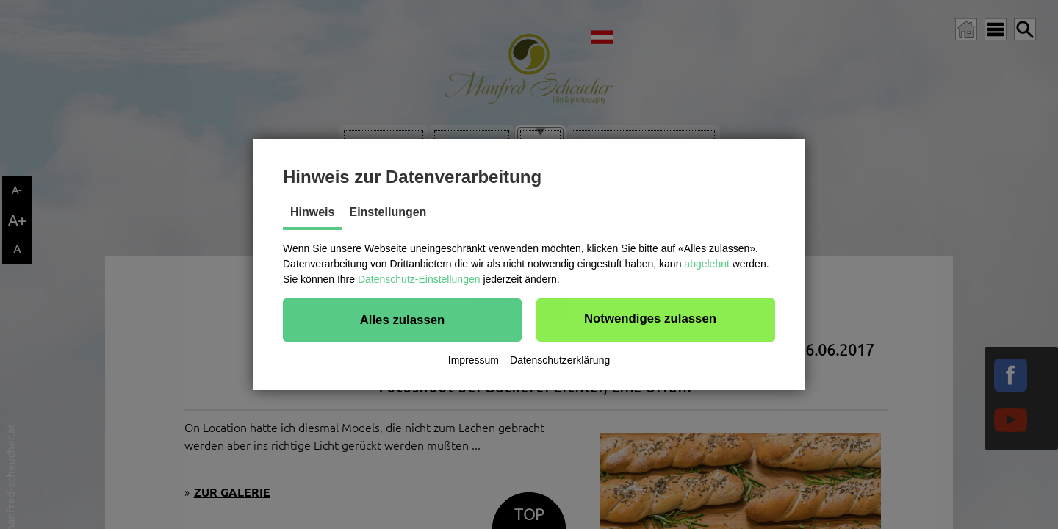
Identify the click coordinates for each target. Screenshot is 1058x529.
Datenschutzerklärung (560, 360)
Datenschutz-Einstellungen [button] (419, 279)
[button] (402, 319)
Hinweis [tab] (312, 212)
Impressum (473, 360)
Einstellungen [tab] (387, 212)
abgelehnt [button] (707, 264)
